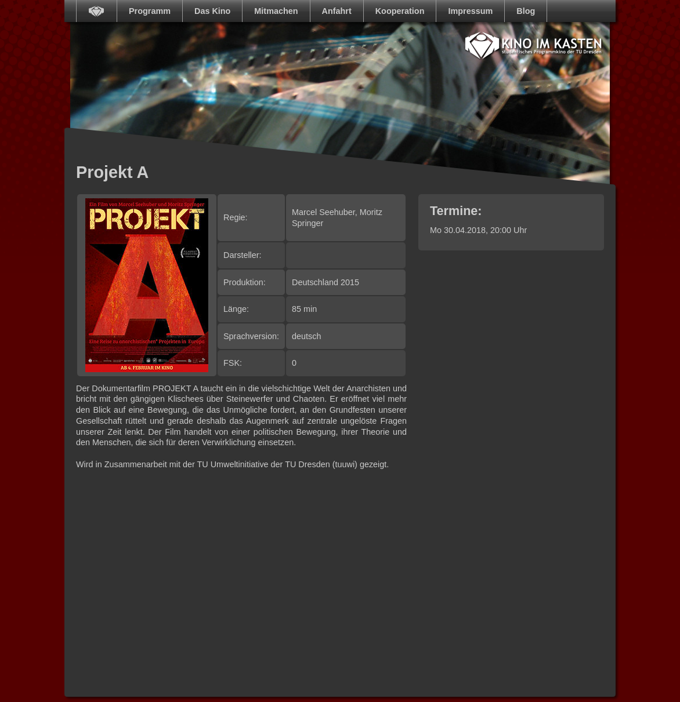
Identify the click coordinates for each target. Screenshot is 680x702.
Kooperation (400, 11)
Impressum (470, 11)
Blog (525, 11)
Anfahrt (337, 11)
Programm (150, 11)
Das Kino (212, 11)
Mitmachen (276, 11)
